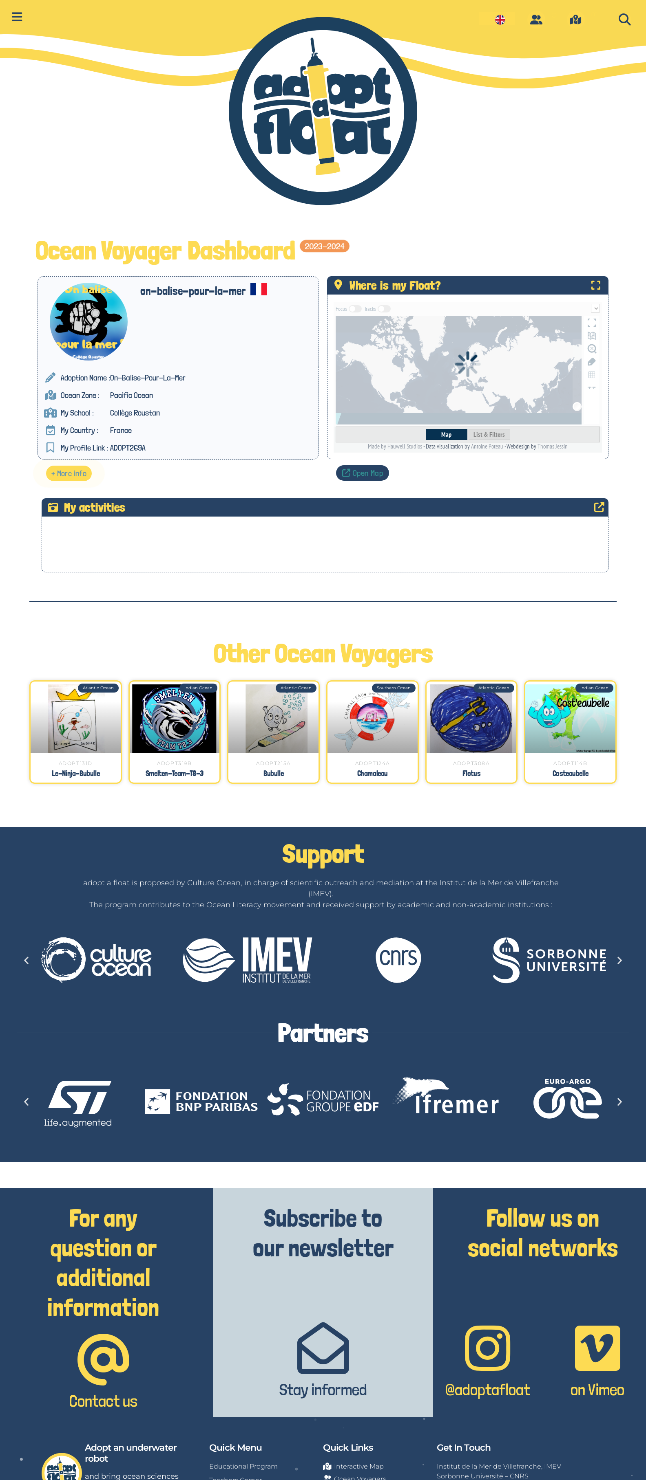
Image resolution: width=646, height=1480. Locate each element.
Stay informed (323, 1389)
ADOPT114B (570, 763)
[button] (624, 19)
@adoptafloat (487, 1389)
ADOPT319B (174, 763)
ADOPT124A (372, 763)
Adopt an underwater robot (131, 1453)
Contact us (103, 1401)
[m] (576, 20)
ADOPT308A (471, 763)
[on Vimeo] (598, 1348)
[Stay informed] (323, 1348)
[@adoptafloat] (487, 1348)
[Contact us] (103, 1359)
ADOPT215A (273, 763)
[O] (536, 20)
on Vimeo (597, 1389)
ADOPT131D (76, 763)
